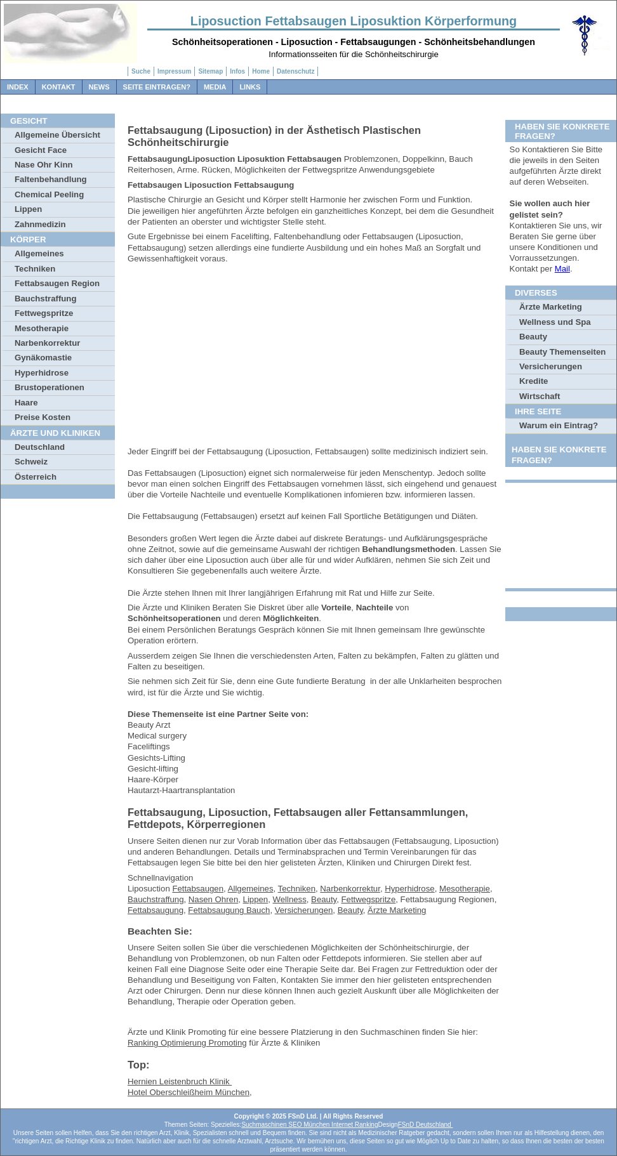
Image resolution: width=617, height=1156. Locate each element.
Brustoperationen (49, 387)
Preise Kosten (42, 417)
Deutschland (40, 447)
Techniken (35, 268)
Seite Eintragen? (156, 87)
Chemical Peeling (49, 194)
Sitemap (210, 71)
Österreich (35, 477)
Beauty (323, 899)
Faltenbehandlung (51, 179)
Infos (237, 71)
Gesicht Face (41, 150)
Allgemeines (39, 253)
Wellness (290, 899)
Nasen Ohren (213, 899)
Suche (140, 71)
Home (261, 71)
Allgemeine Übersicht (57, 135)
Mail (562, 268)
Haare (26, 402)
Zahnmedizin (40, 224)
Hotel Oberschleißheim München (188, 1092)
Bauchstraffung (45, 298)
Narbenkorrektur (47, 343)
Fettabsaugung (155, 910)
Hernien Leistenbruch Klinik (180, 1081)
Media (215, 87)
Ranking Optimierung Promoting (187, 1043)
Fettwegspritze (44, 313)
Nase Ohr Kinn (44, 164)
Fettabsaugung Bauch (229, 910)
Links (249, 87)
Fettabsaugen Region (57, 283)
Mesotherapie (42, 328)
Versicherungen (304, 910)
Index (18, 87)
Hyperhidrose (42, 373)
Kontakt (59, 87)
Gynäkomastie (43, 357)
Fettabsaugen (197, 888)
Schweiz (31, 461)
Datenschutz (295, 71)
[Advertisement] (315, 357)
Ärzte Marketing (397, 910)
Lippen (28, 209)
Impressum (174, 71)
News (99, 87)
